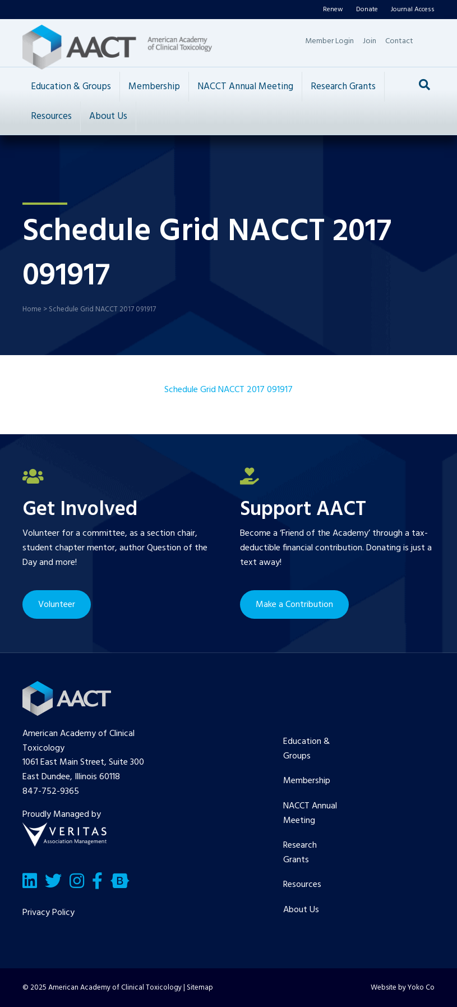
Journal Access (413, 9)
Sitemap (200, 988)
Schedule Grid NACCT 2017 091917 (228, 390)
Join (369, 41)
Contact (399, 41)
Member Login (329, 41)
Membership (154, 86)
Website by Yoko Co (403, 988)
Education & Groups (71, 86)
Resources (51, 116)
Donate (367, 9)
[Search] (424, 85)
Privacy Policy (48, 912)
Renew (333, 9)
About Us (108, 116)
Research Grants (343, 86)
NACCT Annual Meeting (245, 86)
